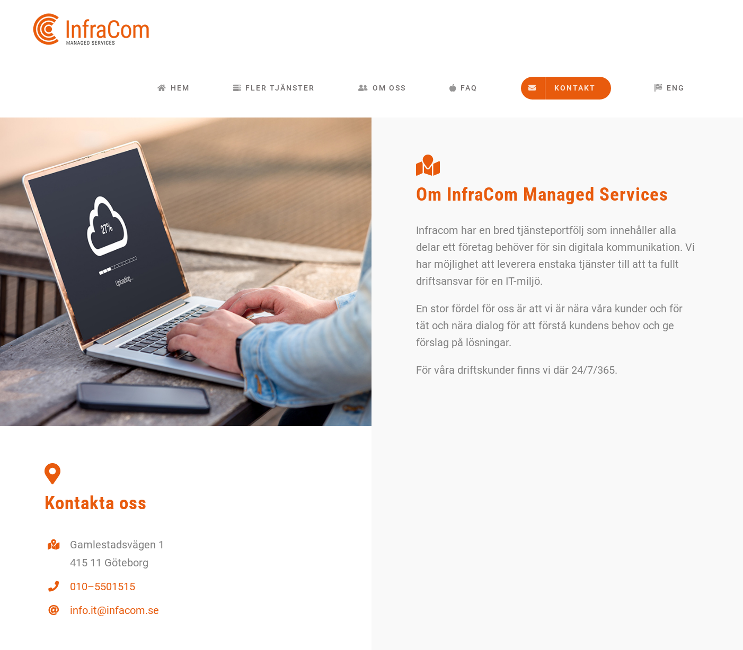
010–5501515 (102, 586)
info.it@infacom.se (114, 610)
